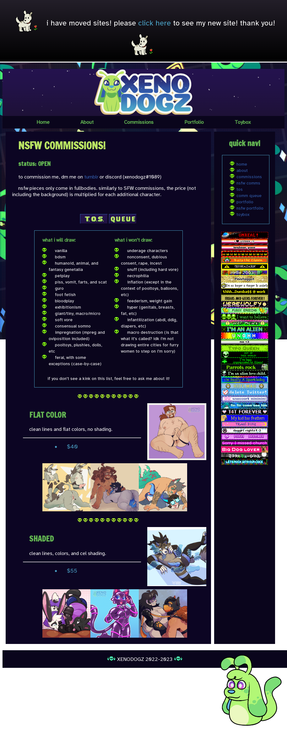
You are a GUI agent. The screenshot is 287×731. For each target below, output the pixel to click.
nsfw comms (248, 183)
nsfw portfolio (249, 208)
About (87, 122)
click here (154, 23)
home (241, 164)
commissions (249, 176)
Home (43, 122)
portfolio (244, 202)
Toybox (243, 122)
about (242, 170)
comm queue (249, 195)
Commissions (139, 122)
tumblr (91, 177)
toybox (242, 214)
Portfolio (194, 122)
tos (239, 189)
